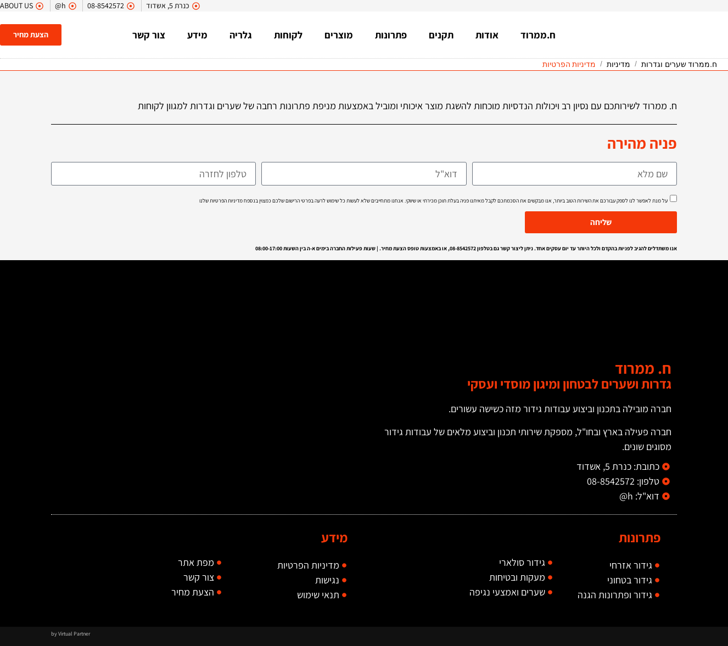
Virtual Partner (74, 633)
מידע (198, 35)
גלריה (242, 35)
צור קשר (149, 35)
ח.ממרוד (539, 35)
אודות (488, 35)
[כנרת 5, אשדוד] (208, 381)
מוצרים (340, 35)
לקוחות (289, 35)
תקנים (442, 35)
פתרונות (392, 35)
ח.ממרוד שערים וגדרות (679, 64)
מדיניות (618, 64)
